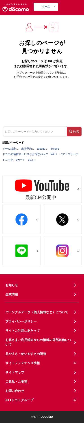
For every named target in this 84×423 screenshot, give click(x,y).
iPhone (55, 148)
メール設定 (9, 148)
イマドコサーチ (69, 154)
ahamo (41, 148)
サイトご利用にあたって (22, 330)
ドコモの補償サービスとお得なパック (25, 154)
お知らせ (11, 285)
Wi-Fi (54, 154)
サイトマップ (14, 372)
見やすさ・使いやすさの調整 (25, 354)
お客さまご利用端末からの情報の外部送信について (38, 342)
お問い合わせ (14, 391)
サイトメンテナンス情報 (41, 363)
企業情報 (11, 294)
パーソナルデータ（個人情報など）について (36, 312)
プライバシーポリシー (21, 321)
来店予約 (26, 148)
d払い (31, 159)
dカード (20, 159)
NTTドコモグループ (41, 400)
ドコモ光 (7, 159)
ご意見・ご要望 (16, 381)
